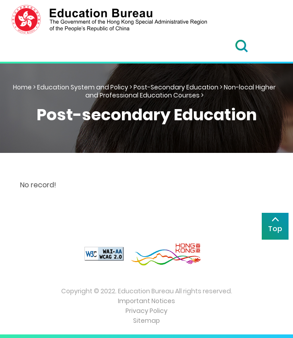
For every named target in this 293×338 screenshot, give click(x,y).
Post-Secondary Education (176, 87)
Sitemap (146, 320)
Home (22, 87)
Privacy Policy (146, 310)
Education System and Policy (82, 87)
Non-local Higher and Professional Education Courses (180, 91)
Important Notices (146, 300)
